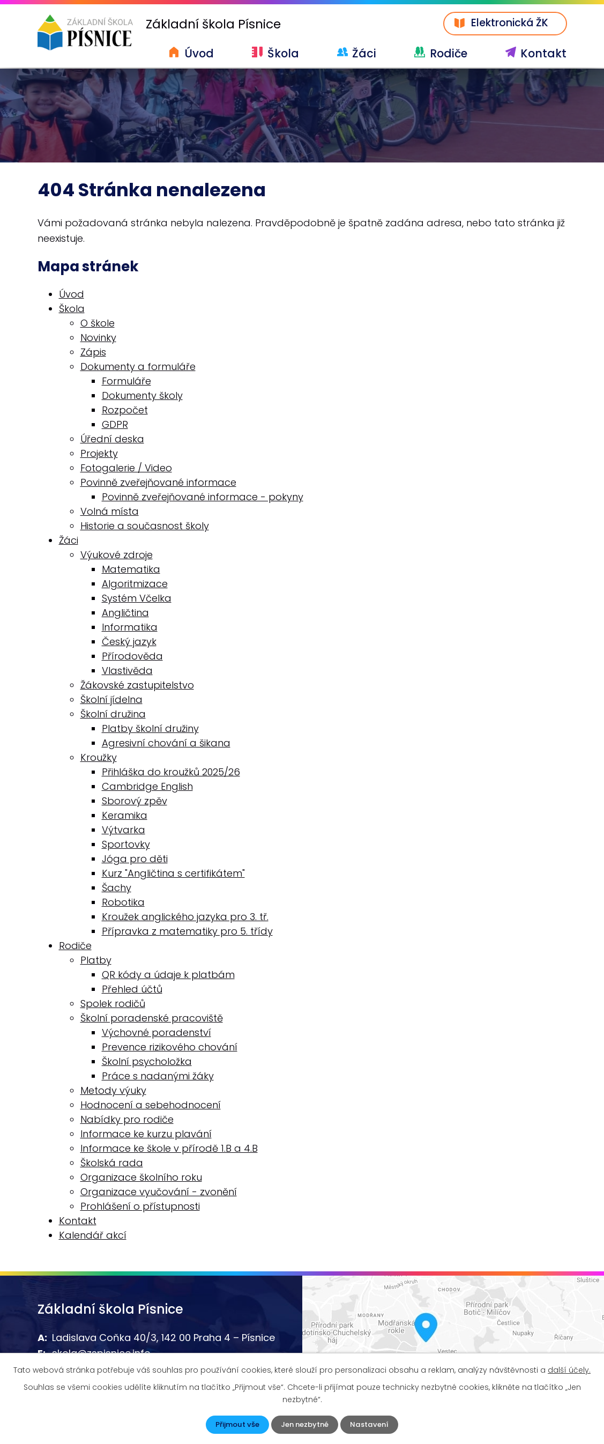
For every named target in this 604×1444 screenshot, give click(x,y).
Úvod (199, 53)
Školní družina (113, 715)
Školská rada (111, 1164)
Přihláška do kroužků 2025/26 (171, 773)
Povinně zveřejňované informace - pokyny (202, 498)
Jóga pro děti (135, 860)
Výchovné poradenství (156, 1033)
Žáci (364, 53)
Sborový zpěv (134, 802)
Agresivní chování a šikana (166, 744)
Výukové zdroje (116, 555)
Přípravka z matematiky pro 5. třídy (187, 932)
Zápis (93, 353)
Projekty (99, 454)
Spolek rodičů (112, 1004)
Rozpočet (125, 411)
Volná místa (109, 512)
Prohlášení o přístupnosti (140, 1207)
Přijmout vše (235, 1424)
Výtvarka (123, 831)
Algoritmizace (135, 584)
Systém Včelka (136, 599)
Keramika (124, 816)
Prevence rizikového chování (169, 1048)
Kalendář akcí (92, 1236)
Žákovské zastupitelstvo (137, 686)
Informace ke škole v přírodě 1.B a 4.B (169, 1149)
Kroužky (98, 758)
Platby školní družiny (150, 729)
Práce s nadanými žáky (158, 1077)
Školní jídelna (111, 700)
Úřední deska (112, 440)
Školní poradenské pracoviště (151, 1019)
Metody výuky (113, 1091)
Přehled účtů (132, 990)
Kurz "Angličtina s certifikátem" (173, 874)
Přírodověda (132, 657)
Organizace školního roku (141, 1178)
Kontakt (543, 53)
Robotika (123, 903)
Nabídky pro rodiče (127, 1120)
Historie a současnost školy (144, 527)
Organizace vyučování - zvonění (158, 1192)
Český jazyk (129, 642)
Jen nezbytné (305, 1424)
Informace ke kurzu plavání (146, 1135)
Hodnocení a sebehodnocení (150, 1106)
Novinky (98, 338)
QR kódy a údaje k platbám (168, 975)
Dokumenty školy (142, 396)
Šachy (116, 888)
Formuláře (126, 382)
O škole (97, 324)
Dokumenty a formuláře (138, 367)
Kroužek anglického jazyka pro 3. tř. (185, 917)
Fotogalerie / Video (126, 469)
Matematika (131, 570)
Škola (283, 53)
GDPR (115, 425)
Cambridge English (147, 787)
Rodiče (448, 53)
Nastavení (373, 1424)
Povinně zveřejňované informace (158, 483)
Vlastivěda (127, 671)
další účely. (569, 1369)
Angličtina (125, 613)
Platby (95, 961)
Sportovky (126, 845)
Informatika (130, 628)
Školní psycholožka (147, 1062)
